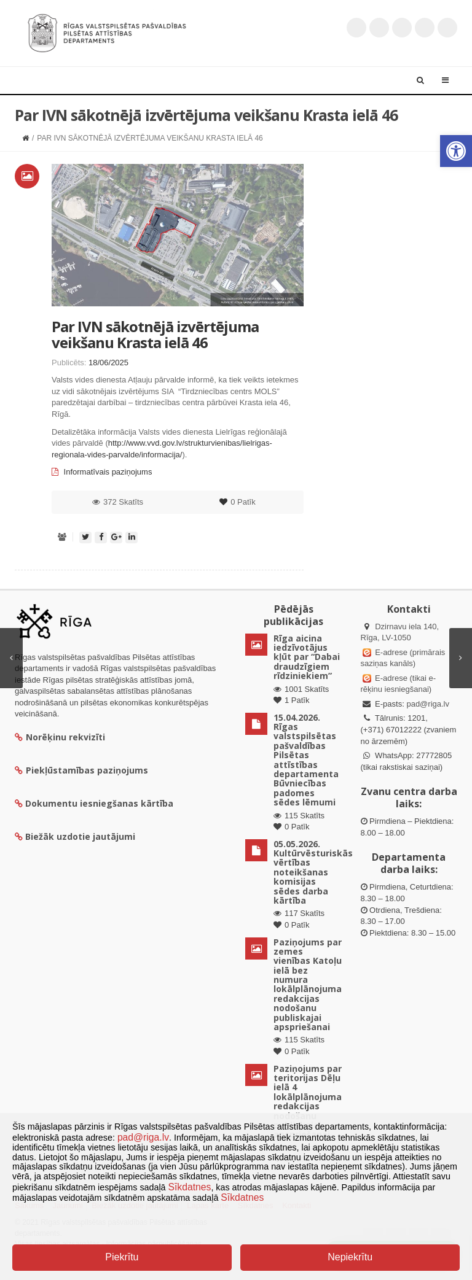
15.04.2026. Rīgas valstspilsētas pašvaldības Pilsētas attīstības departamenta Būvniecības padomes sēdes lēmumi (306, 760)
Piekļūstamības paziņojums (81, 770)
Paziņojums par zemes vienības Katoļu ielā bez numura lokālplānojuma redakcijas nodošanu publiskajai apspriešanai (307, 984)
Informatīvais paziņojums (102, 471)
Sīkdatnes (189, 1187)
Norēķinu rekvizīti (60, 737)
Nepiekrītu (350, 1257)
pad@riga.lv (427, 703)
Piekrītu (121, 1257)
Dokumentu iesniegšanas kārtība (99, 803)
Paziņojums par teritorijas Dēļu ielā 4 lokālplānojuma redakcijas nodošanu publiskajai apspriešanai (307, 1102)
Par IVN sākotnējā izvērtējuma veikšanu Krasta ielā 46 (155, 334)
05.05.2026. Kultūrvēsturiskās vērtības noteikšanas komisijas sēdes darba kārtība (313, 872)
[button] (456, 151)
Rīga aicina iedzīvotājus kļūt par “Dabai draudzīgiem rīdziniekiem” (306, 657)
